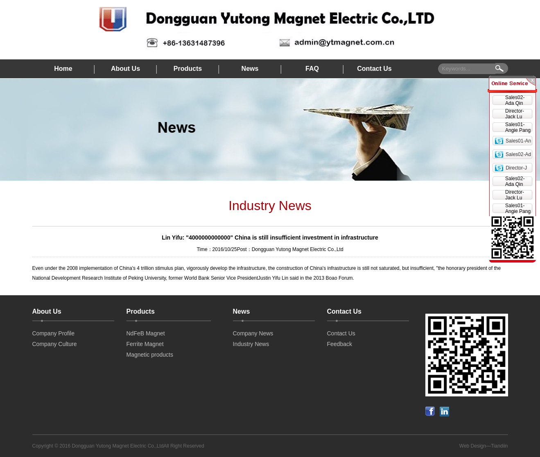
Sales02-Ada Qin (514, 100)
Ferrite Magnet (145, 344)
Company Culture (54, 344)
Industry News (251, 344)
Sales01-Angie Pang (518, 127)
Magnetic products (150, 354)
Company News (253, 333)
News (250, 68)
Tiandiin (499, 446)
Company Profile (53, 333)
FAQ (312, 68)
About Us (125, 68)
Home (63, 68)
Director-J (516, 168)
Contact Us (374, 68)
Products (188, 68)
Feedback (339, 344)
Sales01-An (518, 141)
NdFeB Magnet (146, 333)
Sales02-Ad (518, 154)
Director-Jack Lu (514, 114)
